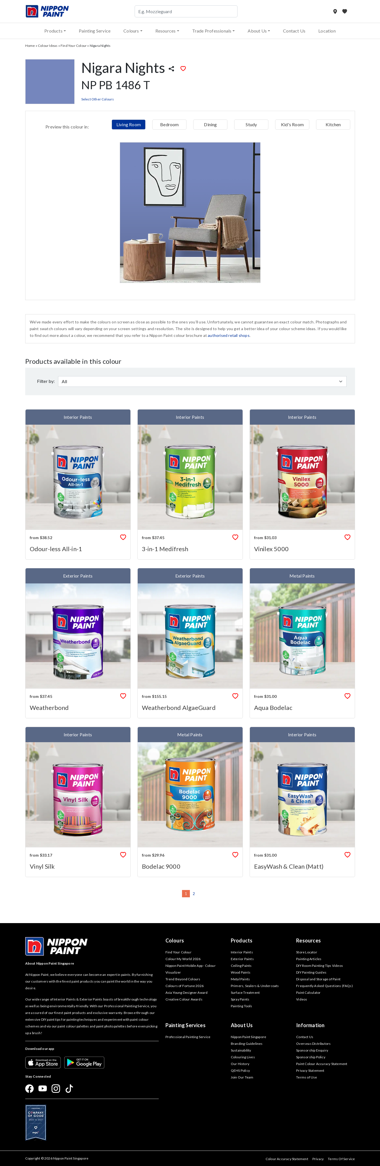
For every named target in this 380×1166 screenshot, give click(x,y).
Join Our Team (242, 1077)
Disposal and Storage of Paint (318, 979)
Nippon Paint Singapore (248, 1037)
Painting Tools (241, 1006)
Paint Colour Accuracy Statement (321, 1064)
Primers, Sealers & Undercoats (255, 986)
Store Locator (306, 952)
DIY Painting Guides (311, 972)
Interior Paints (242, 952)
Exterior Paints (242, 959)
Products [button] (53, 30)
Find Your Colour (74, 45)
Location (327, 30)
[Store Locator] (335, 11)
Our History (240, 1064)
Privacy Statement (310, 1070)
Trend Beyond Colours (183, 979)
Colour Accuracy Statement (287, 1159)
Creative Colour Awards (183, 999)
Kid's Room (292, 124)
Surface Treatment (245, 992)
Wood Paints (240, 972)
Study (251, 124)
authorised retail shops (229, 335)
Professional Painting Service (188, 1037)
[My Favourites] (344, 11)
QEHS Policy (240, 1070)
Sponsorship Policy (310, 1057)
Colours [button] (131, 30)
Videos (301, 999)
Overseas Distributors (313, 1043)
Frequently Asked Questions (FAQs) (324, 986)
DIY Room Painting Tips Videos (319, 965)
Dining (210, 124)
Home (30, 45)
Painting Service (94, 30)
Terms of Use (306, 1077)
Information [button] (310, 1025)
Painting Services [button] (185, 1025)
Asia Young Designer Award (186, 992)
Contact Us (294, 30)
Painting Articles (308, 959)
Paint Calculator (308, 992)
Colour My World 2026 (183, 959)
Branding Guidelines (247, 1043)
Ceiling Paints (241, 965)
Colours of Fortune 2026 (184, 986)
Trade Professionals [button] (212, 30)
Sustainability (241, 1050)
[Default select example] (202, 381)
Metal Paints (240, 979)
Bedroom (169, 124)
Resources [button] (165, 30)
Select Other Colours (97, 99)
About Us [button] (257, 30)
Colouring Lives (243, 1057)
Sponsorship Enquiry (312, 1050)
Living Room (128, 124)
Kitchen (333, 124)
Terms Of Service (341, 1159)
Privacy (318, 1159)
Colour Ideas (47, 45)
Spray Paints (240, 999)
